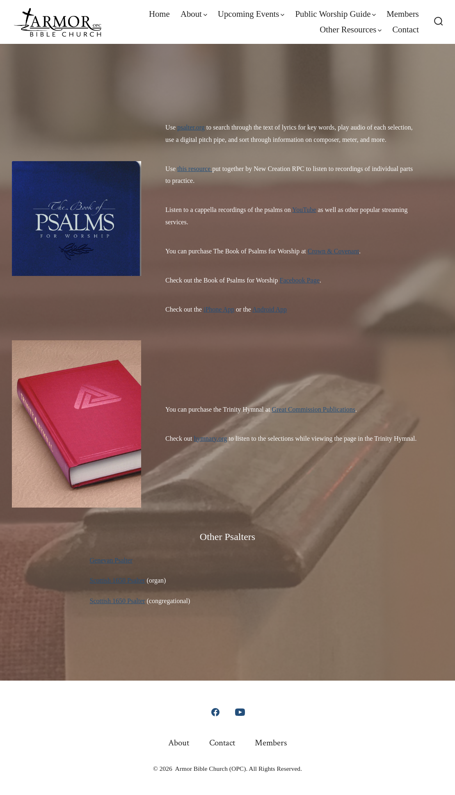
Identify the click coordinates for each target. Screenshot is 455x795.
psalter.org (191, 127)
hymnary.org (210, 438)
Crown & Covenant (333, 251)
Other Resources (351, 29)
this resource (194, 168)
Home (159, 13)
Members (402, 13)
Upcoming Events (251, 13)
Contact (405, 29)
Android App (269, 309)
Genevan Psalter (111, 560)
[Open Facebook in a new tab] (215, 712)
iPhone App (218, 309)
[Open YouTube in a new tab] (240, 712)
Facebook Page (300, 280)
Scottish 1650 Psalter (117, 580)
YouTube (304, 209)
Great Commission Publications (313, 409)
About (194, 13)
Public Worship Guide (335, 13)
